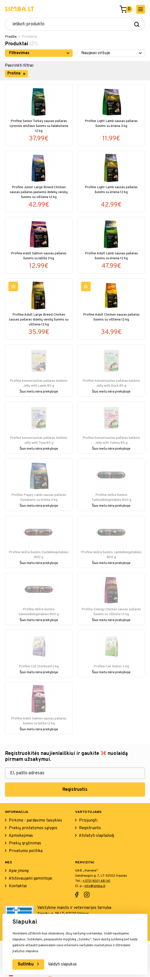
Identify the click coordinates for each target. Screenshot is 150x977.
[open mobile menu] (140, 9)
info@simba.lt (95, 886)
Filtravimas (19, 53)
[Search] (136, 24)
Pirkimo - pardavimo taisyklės (35, 820)
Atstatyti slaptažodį (96, 835)
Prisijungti (87, 820)
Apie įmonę (18, 871)
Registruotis (75, 790)
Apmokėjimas (20, 835)
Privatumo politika (25, 851)
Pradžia (11, 37)
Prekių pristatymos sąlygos (32, 828)
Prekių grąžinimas (24, 843)
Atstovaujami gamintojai (30, 878)
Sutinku (26, 964)
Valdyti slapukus (62, 964)
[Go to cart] (123, 9)
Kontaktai (17, 886)
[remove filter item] (24, 74)
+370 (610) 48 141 (96, 881)
